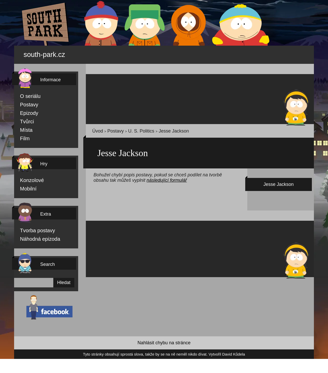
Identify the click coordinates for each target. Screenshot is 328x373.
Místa (24, 127)
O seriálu (27, 92)
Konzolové (28, 178)
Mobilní (26, 187)
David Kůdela (210, 354)
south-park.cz (51, 53)
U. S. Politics (127, 128)
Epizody (26, 110)
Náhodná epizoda (33, 237)
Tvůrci (24, 119)
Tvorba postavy (32, 229)
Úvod (95, 128)
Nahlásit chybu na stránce (164, 342)
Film (23, 136)
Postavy (26, 101)
